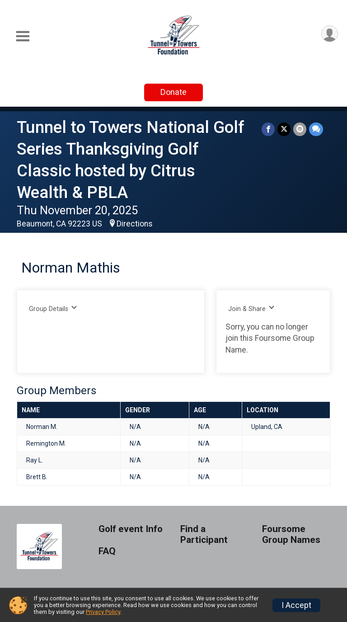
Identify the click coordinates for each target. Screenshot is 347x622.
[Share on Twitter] (284, 129)
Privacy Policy (103, 611)
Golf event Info (130, 529)
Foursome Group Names (291, 534)
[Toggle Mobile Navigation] (23, 36)
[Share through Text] (316, 129)
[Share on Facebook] (268, 129)
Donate (173, 92)
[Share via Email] (299, 129)
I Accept (296, 605)
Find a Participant (204, 534)
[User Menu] (329, 33)
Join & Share (251, 308)
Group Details (53, 308)
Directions (135, 223)
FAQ (107, 551)
